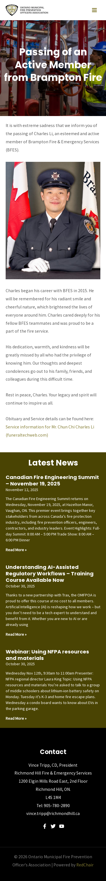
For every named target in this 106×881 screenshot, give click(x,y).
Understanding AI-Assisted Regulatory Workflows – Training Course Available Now (50, 574)
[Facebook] (44, 826)
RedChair (85, 865)
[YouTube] (61, 826)
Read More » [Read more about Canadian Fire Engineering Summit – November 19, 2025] (16, 549)
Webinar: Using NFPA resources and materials (47, 655)
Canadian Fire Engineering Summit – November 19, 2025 (52, 480)
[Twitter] (53, 826)
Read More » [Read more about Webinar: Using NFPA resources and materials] (16, 718)
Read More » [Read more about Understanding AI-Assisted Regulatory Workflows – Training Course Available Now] (16, 634)
